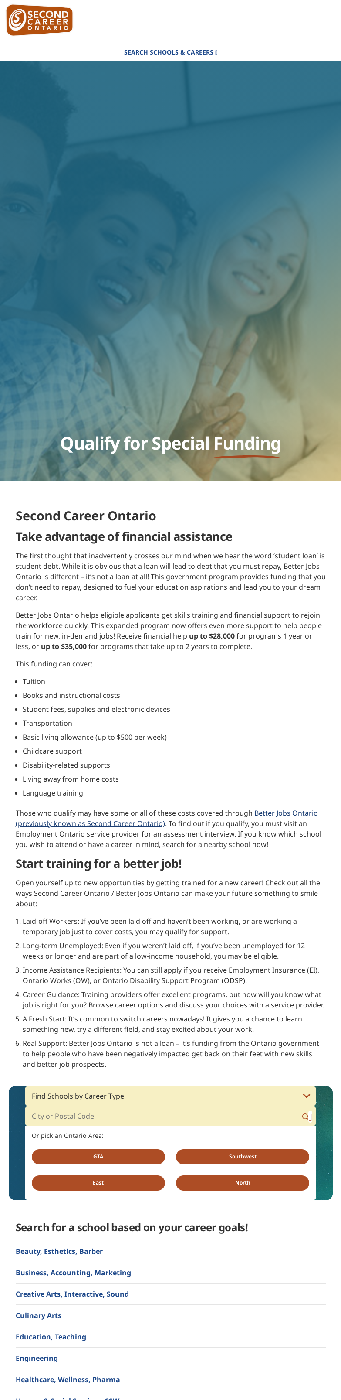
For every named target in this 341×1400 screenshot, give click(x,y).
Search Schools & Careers (168, 52)
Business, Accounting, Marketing (73, 1272)
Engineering (37, 1358)
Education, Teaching (51, 1337)
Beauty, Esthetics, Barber (59, 1251)
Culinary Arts (38, 1315)
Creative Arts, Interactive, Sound (72, 1294)
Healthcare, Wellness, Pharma (68, 1379)
